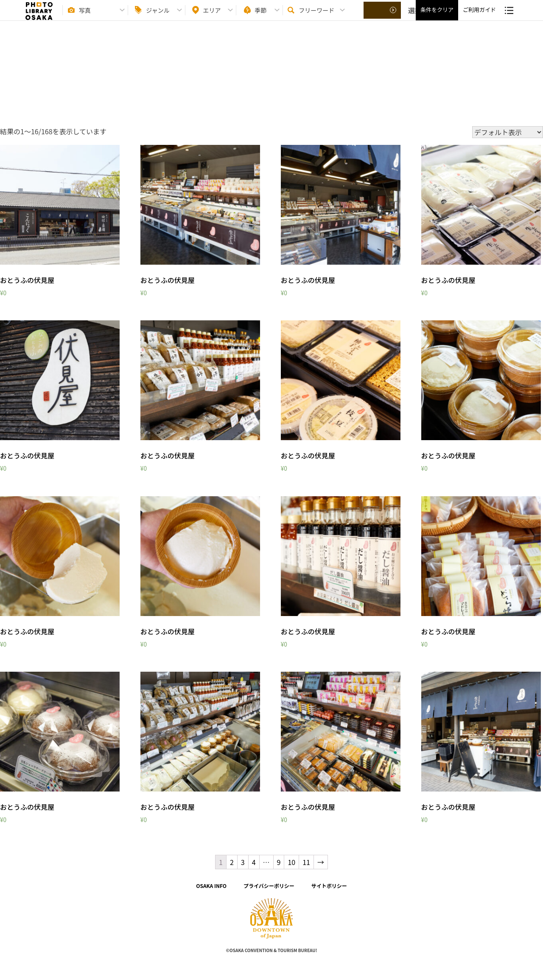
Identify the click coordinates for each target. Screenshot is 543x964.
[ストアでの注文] (507, 132)
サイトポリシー (329, 885)
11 (306, 862)
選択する (382, 17)
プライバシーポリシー (269, 885)
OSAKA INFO (211, 885)
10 (291, 862)
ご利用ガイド (479, 17)
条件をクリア (436, 17)
